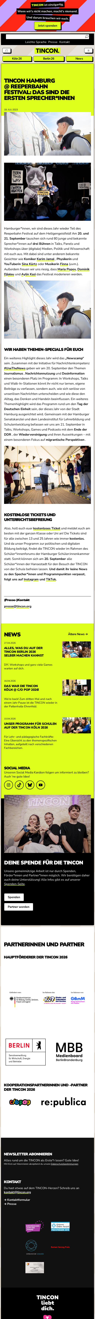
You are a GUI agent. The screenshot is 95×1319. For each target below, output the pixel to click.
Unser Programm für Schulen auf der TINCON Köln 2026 (30, 726)
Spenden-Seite (14, 884)
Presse (53, 42)
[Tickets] (6, 50)
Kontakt (64, 42)
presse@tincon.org (17, 606)
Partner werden (18, 907)
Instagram (31, 579)
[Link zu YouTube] (40, 784)
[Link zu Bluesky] (29, 784)
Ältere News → (78, 634)
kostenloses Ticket (46, 528)
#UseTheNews (14, 368)
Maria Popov (67, 269)
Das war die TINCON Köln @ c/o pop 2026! (21, 688)
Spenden (14, 897)
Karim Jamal (45, 259)
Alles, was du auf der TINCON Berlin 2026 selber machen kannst (24, 652)
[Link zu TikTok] (19, 784)
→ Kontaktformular (17, 1200)
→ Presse (10, 1204)
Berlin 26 (48, 59)
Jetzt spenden (47, 26)
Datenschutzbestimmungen (64, 1163)
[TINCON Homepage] (47, 50)
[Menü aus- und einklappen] (88, 50)
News (79, 59)
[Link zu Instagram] (8, 784)
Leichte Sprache (36, 42)
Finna (64, 264)
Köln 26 (17, 59)
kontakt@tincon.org (17, 1192)
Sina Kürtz (29, 264)
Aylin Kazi (28, 274)
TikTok (51, 579)
